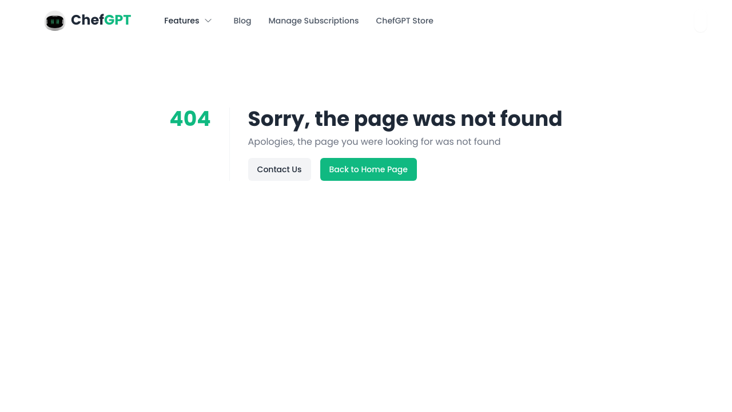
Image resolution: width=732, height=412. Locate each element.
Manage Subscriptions (313, 20)
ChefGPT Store (404, 20)
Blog (242, 20)
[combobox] (700, 20)
